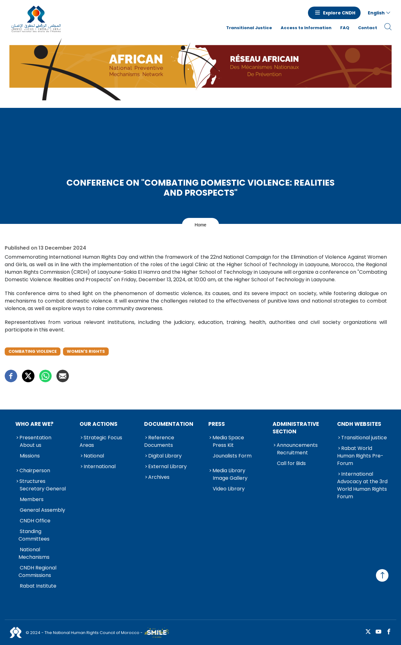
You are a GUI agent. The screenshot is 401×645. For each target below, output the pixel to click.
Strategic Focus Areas (101, 441)
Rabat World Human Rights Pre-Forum (360, 456)
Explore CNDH (339, 13)
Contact (367, 28)
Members (32, 499)
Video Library (229, 488)
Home (200, 224)
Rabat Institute (38, 585)
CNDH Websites (359, 424)
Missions (30, 455)
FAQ (344, 28)
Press (216, 424)
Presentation (35, 437)
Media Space (228, 437)
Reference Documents (159, 441)
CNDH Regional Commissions (37, 571)
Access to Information (306, 28)
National (94, 455)
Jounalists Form (232, 455)
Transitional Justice (249, 28)
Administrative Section (296, 427)
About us (30, 445)
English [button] (376, 13)
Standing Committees (33, 535)
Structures (32, 481)
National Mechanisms (33, 553)
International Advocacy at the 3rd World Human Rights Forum (362, 485)
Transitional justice (364, 437)
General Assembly (42, 510)
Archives (158, 477)
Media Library (228, 470)
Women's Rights (86, 351)
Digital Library (165, 455)
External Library (167, 466)
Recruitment (292, 452)
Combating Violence (32, 351)
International (100, 466)
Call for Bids (291, 463)
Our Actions (98, 424)
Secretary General (43, 488)
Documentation (168, 424)
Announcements (297, 445)
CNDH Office (35, 520)
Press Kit (223, 445)
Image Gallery (230, 478)
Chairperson (34, 470)
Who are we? (34, 424)
